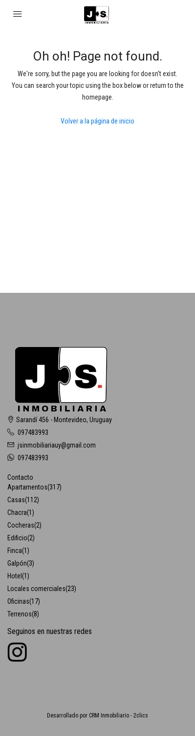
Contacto (20, 477)
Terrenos (19, 614)
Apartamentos (27, 487)
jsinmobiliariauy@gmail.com (57, 445)
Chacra (17, 512)
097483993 (33, 432)
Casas (16, 500)
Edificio (17, 538)
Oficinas (18, 601)
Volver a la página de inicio (97, 121)
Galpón (17, 563)
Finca (14, 550)
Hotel (14, 576)
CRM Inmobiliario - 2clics (118, 715)
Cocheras (20, 525)
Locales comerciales (36, 589)
